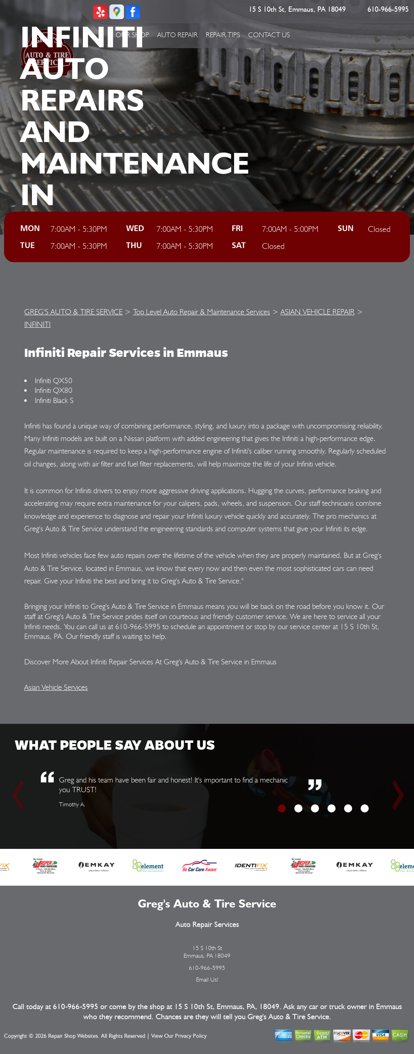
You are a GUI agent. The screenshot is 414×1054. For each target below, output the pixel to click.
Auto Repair (177, 35)
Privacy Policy (191, 1036)
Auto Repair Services (207, 925)
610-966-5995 (388, 9)
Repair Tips (223, 35)
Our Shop (132, 35)
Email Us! (207, 979)
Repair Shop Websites (73, 1036)
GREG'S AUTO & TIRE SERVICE (73, 311)
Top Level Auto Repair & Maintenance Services (201, 311)
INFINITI (37, 324)
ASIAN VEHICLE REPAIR (318, 311)
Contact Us (269, 35)
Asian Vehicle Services (56, 687)
